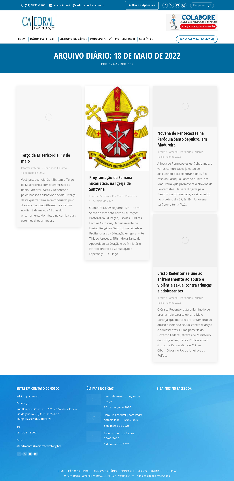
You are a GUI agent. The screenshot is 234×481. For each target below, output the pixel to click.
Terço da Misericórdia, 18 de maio (45, 158)
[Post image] (93, 399)
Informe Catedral (31, 168)
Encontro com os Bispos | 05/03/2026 (120, 435)
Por (55, 168)
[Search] (202, 5)
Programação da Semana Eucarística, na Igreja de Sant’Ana (110, 183)
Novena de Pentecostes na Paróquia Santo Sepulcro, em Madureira (182, 139)
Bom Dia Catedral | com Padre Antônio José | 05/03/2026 (123, 417)
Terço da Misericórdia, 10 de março (122, 398)
